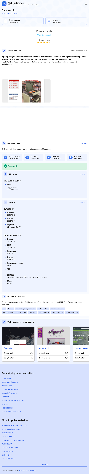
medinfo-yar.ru (8, 436)
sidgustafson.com (9, 393)
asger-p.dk (44, 348)
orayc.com (6, 378)
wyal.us (5, 404)
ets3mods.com (8, 458)
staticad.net (7, 386)
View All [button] (84, 143)
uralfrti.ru (6, 397)
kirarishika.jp (7, 408)
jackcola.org (7, 455)
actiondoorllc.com (10, 382)
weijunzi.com (7, 433)
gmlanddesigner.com (11, 429)
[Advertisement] (44, 72)
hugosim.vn (7, 444)
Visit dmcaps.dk (9, 13)
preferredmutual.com (11, 411)
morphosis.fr (7, 451)
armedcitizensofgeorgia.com (14, 425)
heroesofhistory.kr (10, 447)
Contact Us (44, 464)
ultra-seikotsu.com (10, 389)
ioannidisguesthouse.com (13, 400)
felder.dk (8, 348)
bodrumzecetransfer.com (13, 440)
